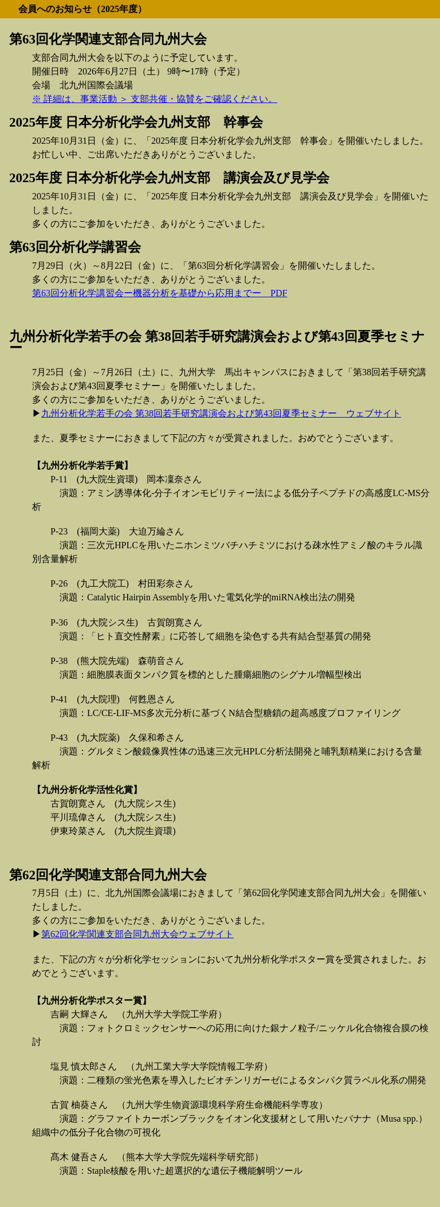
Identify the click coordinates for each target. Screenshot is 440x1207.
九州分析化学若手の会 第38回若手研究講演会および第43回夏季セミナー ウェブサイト (221, 413)
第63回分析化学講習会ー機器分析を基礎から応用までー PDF (159, 293)
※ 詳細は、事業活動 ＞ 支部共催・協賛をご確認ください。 (154, 99)
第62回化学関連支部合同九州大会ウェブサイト (137, 934)
